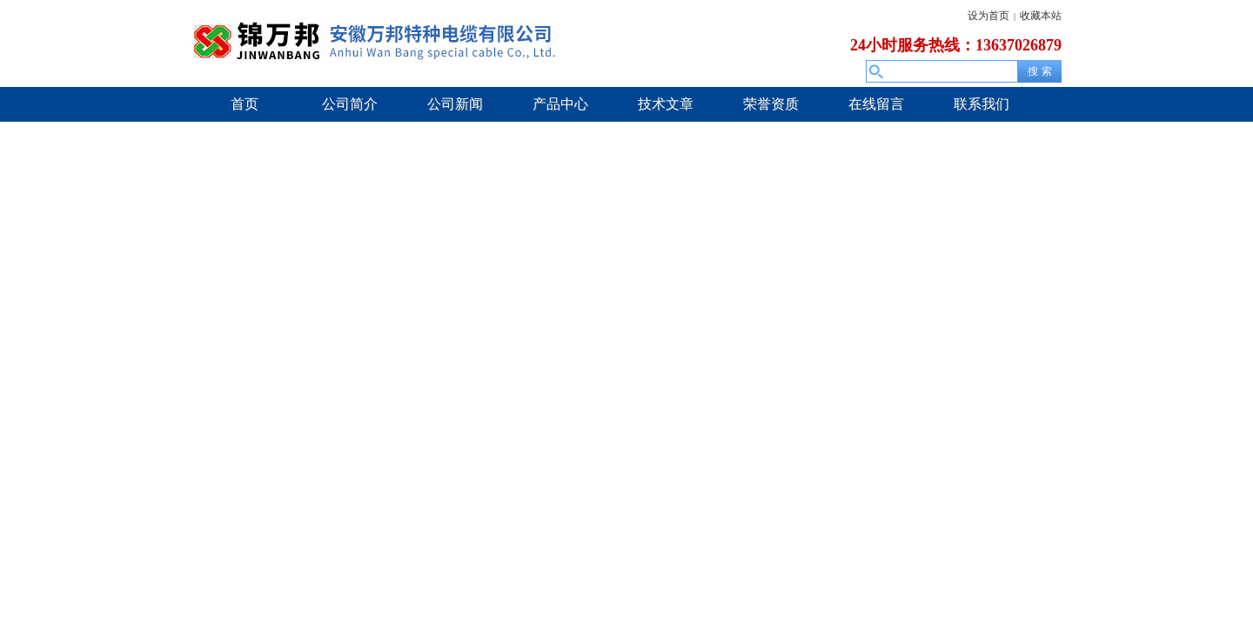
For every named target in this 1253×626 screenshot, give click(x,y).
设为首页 (988, 16)
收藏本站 (1041, 16)
